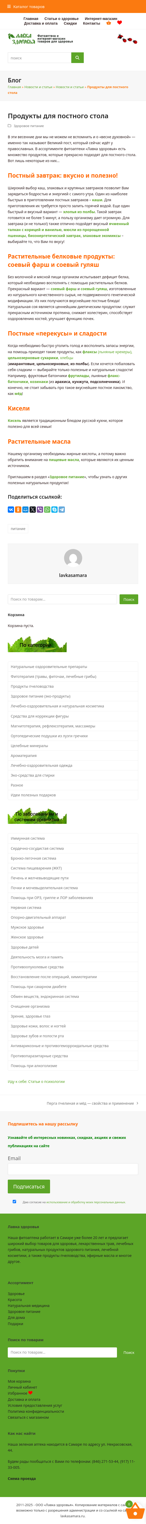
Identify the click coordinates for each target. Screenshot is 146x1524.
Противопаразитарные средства (39, 1055)
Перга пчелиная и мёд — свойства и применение (92, 1103)
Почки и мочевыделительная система (44, 887)
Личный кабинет (22, 1387)
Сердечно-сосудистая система (37, 848)
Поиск (128, 599)
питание (18, 528)
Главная (14, 87)
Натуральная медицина (29, 1305)
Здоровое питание (29, 125)
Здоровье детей (25, 947)
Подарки (15, 1323)
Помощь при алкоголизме (34, 1065)
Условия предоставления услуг (35, 1405)
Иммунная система (28, 838)
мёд (18, 393)
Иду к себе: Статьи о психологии (36, 1081)
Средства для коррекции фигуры (40, 716)
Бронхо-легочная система (33, 858)
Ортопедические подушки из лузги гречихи (49, 735)
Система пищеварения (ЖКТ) (36, 868)
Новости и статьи (38, 87)
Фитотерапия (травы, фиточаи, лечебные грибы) (53, 676)
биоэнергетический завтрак (54, 235)
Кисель (14, 420)
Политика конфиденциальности (36, 1411)
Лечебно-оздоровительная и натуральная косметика (57, 706)
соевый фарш (64, 288)
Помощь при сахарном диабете (39, 986)
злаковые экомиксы (102, 235)
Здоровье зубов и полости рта (37, 1035)
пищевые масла (64, 459)
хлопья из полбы (79, 211)
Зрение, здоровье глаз (31, 1016)
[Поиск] (77, 57)
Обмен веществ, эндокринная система (45, 996)
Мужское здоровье (27, 927)
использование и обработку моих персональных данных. (86, 1202)
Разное (17, 785)
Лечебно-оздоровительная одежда (42, 765)
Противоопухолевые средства (37, 966)
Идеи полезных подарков (33, 794)
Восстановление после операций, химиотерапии (54, 976)
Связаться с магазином (28, 1417)
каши (97, 199)
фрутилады (78, 375)
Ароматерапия (24, 755)
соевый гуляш (94, 288)
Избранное (20, 1393)
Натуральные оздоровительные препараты (49, 666)
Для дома (16, 1317)
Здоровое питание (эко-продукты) (41, 696)
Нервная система (26, 907)
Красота (15, 1299)
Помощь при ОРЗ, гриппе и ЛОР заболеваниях (52, 897)
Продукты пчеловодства (32, 686)
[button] (26, 6)
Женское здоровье (27, 937)
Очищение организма (30, 1006)
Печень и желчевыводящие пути (40, 877)
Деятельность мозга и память (37, 957)
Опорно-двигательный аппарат (38, 917)
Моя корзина (19, 1381)
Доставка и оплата (24, 1399)
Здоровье (16, 1293)
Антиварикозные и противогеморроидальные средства (60, 1045)
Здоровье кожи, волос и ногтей (38, 1026)
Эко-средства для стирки (33, 775)
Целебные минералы (29, 745)
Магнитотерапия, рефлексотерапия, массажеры (53, 725)
